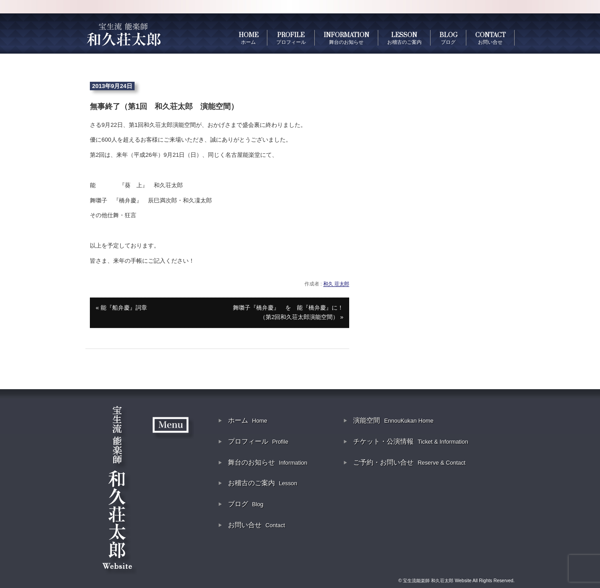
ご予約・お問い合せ (409, 462)
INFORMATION (346, 38)
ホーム (247, 420)
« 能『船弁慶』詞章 (121, 307)
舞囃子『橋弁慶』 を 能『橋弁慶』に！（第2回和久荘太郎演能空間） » (288, 312)
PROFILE (291, 38)
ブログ (246, 504)
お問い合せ (256, 525)
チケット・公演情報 (410, 441)
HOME (248, 38)
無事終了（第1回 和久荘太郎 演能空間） (164, 106)
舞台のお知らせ (268, 462)
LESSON (404, 38)
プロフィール (258, 441)
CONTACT (490, 38)
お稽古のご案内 (262, 483)
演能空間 (393, 420)
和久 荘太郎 (336, 283)
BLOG (448, 38)
